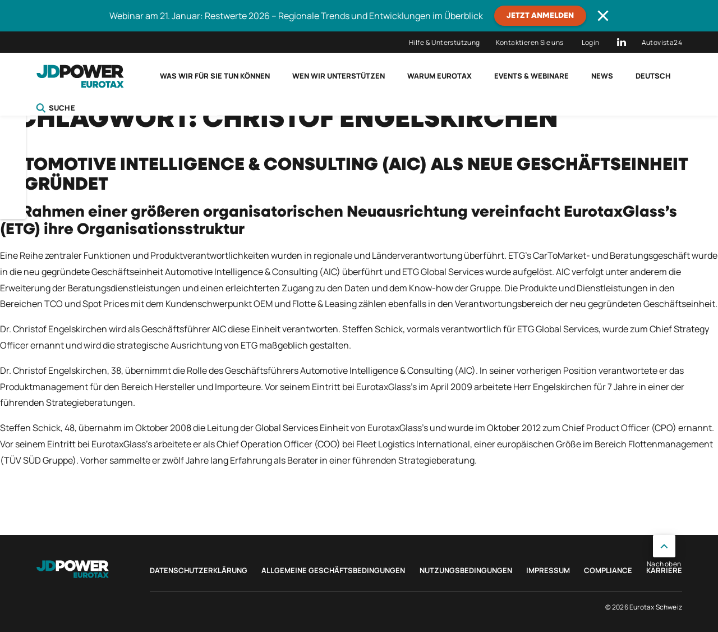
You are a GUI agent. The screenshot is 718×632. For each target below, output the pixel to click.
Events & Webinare (531, 76)
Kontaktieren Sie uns (530, 42)
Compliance (608, 570)
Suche (55, 108)
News (602, 76)
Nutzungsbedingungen (466, 570)
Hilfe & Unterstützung (444, 42)
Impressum (548, 570)
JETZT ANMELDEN (540, 16)
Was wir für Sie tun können (215, 76)
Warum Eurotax (439, 76)
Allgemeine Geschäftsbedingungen (333, 570)
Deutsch (653, 76)
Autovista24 (662, 42)
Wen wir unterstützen (338, 76)
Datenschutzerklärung (198, 570)
